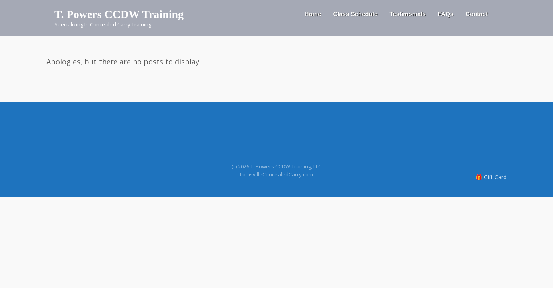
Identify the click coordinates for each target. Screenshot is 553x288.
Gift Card (495, 177)
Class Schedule (355, 13)
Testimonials (407, 13)
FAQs (445, 13)
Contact (476, 13)
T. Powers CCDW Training (119, 14)
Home (313, 13)
